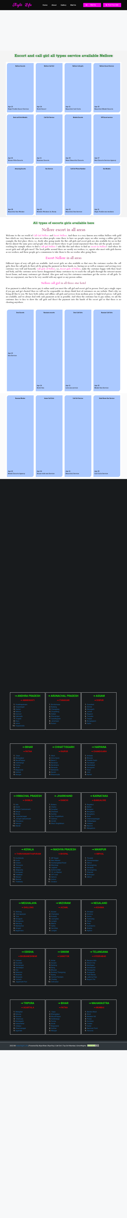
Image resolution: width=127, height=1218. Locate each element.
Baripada (18, 977)
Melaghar (19, 1012)
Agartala (18, 1031)
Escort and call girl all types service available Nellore (64, 55)
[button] (112, 5)
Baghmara (19, 930)
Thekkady (19, 882)
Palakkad (18, 875)
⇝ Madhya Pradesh (63, 849)
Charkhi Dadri (92, 760)
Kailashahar (19, 1023)
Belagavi (90, 809)
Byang (53, 975)
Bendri (53, 772)
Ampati (18, 928)
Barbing (54, 965)
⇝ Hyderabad (99, 956)
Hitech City (91, 963)
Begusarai (19, 770)
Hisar (89, 770)
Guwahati (90, 704)
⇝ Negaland (99, 903)
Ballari (89, 807)
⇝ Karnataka (99, 795)
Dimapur (90, 912)
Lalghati (54, 867)
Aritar (53, 960)
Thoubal (90, 858)
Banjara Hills (91, 960)
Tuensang (90, 919)
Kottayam (19, 872)
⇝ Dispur (99, 700)
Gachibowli (91, 968)
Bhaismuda (55, 774)
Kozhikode (19, 858)
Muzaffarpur (20, 760)
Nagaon (90, 714)
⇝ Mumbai (99, 1007)
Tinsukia (90, 716)
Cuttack (18, 960)
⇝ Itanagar (63, 700)
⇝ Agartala (27, 1007)
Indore (53, 879)
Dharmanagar (20, 1028)
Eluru (17, 721)
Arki (16, 804)
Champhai (55, 914)
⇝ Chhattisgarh (63, 747)
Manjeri (18, 877)
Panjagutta (91, 970)
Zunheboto (91, 926)
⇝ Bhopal (63, 854)
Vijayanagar (20, 707)
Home (45, 5)
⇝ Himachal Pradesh (27, 795)
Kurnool (18, 714)
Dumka (53, 814)
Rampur (18, 823)
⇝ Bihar (27, 747)
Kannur (18, 867)
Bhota (17, 814)
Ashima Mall (56, 870)
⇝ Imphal (99, 854)
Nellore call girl (50, 283)
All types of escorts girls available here (63, 223)
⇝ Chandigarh (99, 751)
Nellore (18, 711)
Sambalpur (19, 968)
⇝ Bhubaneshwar (27, 956)
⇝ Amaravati (27, 700)
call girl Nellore (48, 246)
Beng (53, 968)
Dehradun (55, 982)
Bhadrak (18, 975)
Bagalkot (90, 804)
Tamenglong (92, 865)
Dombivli (90, 1021)
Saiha (53, 926)
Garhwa (54, 819)
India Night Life (22, 1046)
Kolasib (54, 916)
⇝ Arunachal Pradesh (63, 695)
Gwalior (54, 882)
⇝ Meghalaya (28, 903)
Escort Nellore (60, 235)
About (54, 5)
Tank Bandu (91, 975)
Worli (89, 1014)
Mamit (53, 923)
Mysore (90, 826)
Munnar (18, 879)
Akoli (53, 756)
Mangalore (91, 828)
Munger (18, 774)
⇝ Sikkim (63, 951)
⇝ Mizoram (63, 903)
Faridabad (91, 763)
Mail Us (73, 5)
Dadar (89, 1026)
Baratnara (55, 765)
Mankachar (19, 926)
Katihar (18, 772)
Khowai (18, 1016)
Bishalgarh (19, 1021)
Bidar (89, 816)
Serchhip (54, 928)
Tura (17, 916)
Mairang (18, 923)
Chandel (90, 872)
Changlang (55, 709)
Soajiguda (91, 972)
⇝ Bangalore (99, 800)
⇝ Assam (99, 695)
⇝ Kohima (99, 907)
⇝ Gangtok (63, 956)
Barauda (54, 767)
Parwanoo (19, 821)
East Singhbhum (57, 816)
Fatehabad (91, 765)
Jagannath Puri (21, 982)
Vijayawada (19, 726)
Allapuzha (19, 870)
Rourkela (18, 963)
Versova (90, 1031)
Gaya (17, 756)
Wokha (89, 928)
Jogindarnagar (21, 816)
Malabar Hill (91, 1016)
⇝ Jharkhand (63, 795)
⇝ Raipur (63, 751)
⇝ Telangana (99, 951)
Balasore (18, 972)
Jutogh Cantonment (23, 819)
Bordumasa (55, 704)
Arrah (17, 767)
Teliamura (19, 1019)
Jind (88, 772)
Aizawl (53, 912)
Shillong (18, 912)
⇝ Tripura (27, 1003)
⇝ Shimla (27, 800)
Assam (54, 963)
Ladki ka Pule (92, 977)
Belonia (18, 1014)
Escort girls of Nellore (70, 269)
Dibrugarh (90, 709)
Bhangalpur (19, 758)
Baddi (17, 807)
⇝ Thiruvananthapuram (27, 854)
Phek (89, 923)
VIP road (54, 875)
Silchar (89, 707)
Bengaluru (91, 812)
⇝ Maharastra (99, 1003)
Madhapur (91, 965)
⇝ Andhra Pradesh (27, 695)
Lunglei (54, 921)
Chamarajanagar (93, 819)
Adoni (17, 723)
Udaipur (90, 823)
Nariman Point (92, 1028)
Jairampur (55, 721)
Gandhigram (56, 719)
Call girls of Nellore (46, 269)
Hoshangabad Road (58, 863)
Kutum (53, 723)
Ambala (90, 756)
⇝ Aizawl (63, 907)
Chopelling (55, 711)
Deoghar (54, 809)
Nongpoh (18, 919)
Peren (89, 921)
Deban (53, 714)
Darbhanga (19, 763)
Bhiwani (90, 758)
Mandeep (54, 865)
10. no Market (56, 872)
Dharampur (55, 716)
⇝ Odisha (28, 951)
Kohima (90, 914)
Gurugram (91, 767)
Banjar (17, 812)
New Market (55, 860)
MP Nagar (55, 858)
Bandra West (92, 1012)
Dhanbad (54, 812)
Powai (89, 1019)
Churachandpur (93, 860)
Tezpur (89, 719)
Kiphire (89, 930)
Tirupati (18, 719)
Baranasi (54, 763)
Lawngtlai (55, 919)
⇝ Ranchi (63, 800)
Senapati (90, 867)
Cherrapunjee (20, 914)
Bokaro (54, 804)
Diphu (89, 723)
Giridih (53, 821)
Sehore (54, 877)
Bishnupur (90, 875)
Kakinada (18, 716)
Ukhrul (89, 863)
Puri (16, 970)
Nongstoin (19, 921)
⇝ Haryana (99, 747)
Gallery (63, 5)
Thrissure (19, 865)
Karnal (89, 774)
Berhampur (19, 965)
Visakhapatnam (21, 704)
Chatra (53, 807)
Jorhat (89, 711)
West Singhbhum (57, 823)
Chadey (54, 979)
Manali (17, 826)
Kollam (18, 863)
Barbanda (54, 770)
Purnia (17, 765)
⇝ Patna (27, 751)
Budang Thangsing (58, 972)
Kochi (17, 860)
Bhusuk (54, 970)
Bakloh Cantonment (23, 809)
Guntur (18, 709)
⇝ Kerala (27, 849)
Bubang (54, 707)
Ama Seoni (55, 758)
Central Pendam (57, 977)
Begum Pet (91, 979)
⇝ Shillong (28, 907)
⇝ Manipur (99, 849)
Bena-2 (54, 760)
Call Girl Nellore (41, 235)
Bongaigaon (91, 721)
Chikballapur (91, 821)
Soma (89, 916)
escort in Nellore (99, 246)
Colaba (89, 1023)
